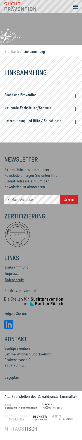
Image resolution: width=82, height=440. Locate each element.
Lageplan (11, 377)
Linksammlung (16, 267)
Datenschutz (14, 279)
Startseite (12, 51)
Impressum (14, 273)
